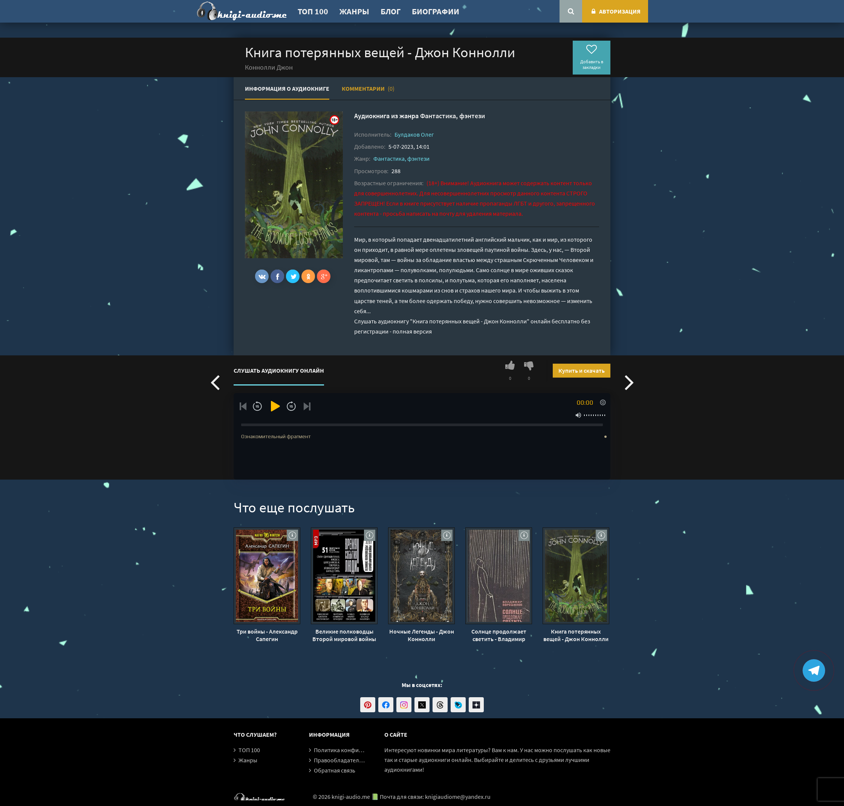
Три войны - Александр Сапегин (267, 635)
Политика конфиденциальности (357, 750)
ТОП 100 (313, 11)
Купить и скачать (581, 370)
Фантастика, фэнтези (452, 115)
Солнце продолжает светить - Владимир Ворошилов (498, 635)
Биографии (435, 11)
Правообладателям (340, 760)
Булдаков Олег (414, 134)
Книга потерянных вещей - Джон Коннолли (576, 635)
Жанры (354, 11)
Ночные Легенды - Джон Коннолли (421, 635)
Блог (391, 11)
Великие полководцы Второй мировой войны (344, 635)
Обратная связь (334, 770)
